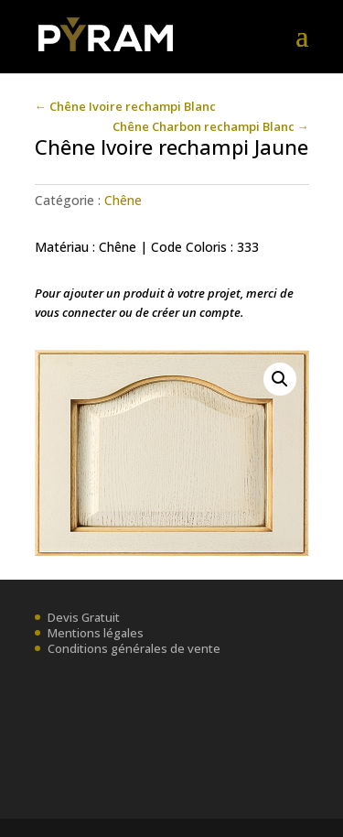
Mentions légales (96, 633)
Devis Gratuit (84, 617)
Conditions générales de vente (134, 648)
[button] (279, 379)
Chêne (123, 200)
